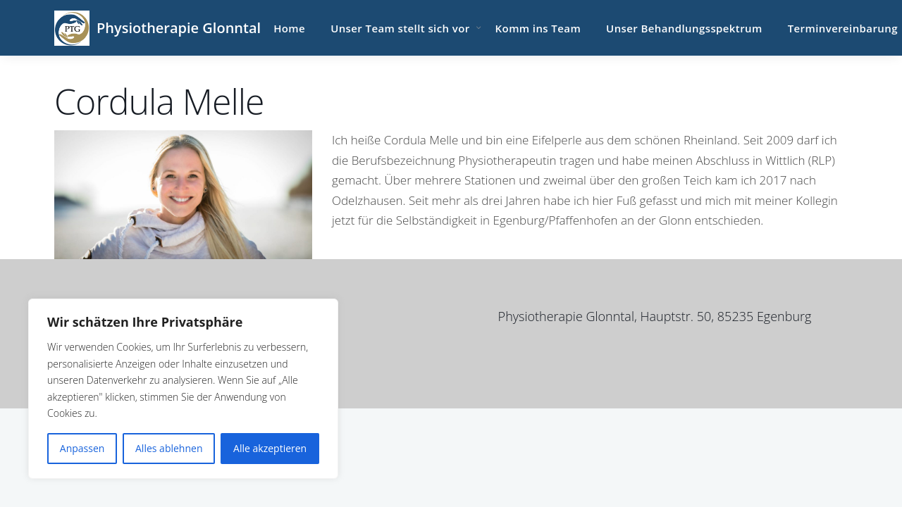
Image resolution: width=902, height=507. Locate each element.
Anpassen (82, 448)
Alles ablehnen (168, 448)
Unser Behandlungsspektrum (684, 28)
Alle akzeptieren (270, 448)
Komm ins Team (538, 28)
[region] (183, 389)
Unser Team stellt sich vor (399, 28)
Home (289, 28)
